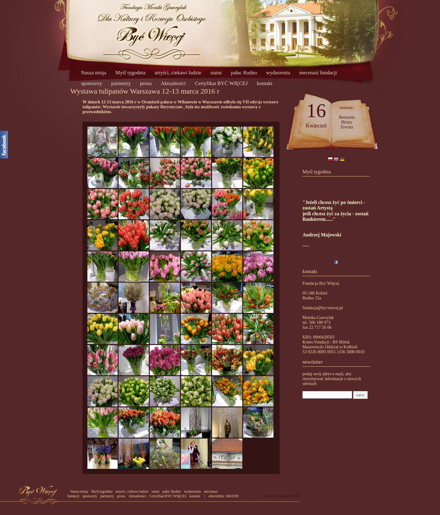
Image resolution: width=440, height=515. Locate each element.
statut (216, 73)
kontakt (265, 83)
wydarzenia (278, 73)
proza (146, 83)
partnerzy (121, 83)
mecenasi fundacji (318, 73)
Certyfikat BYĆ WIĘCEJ (221, 83)
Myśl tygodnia (131, 73)
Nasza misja (93, 73)
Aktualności (173, 83)
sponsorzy (91, 83)
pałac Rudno (244, 73)
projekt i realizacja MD (282, 496)
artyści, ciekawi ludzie (178, 73)
